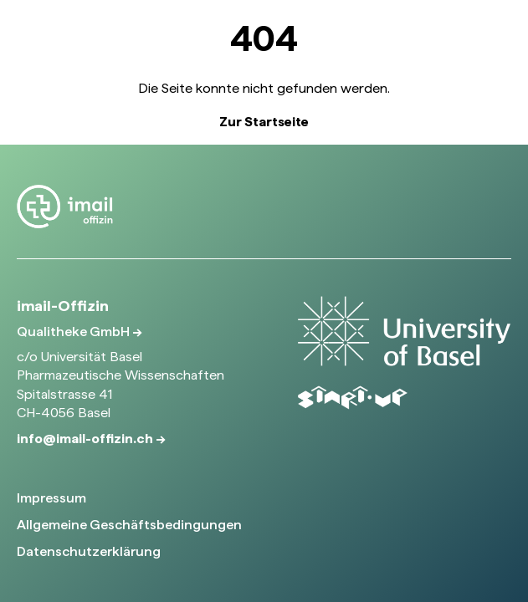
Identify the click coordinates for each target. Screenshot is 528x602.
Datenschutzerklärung (89, 551)
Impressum (51, 498)
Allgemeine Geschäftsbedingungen (129, 525)
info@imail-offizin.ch (86, 438)
